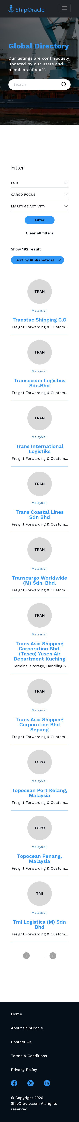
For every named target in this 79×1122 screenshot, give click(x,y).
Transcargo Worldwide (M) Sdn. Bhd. (39, 580)
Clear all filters (39, 233)
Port (15, 183)
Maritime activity (28, 206)
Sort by (35, 260)
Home (16, 1014)
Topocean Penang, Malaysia (39, 858)
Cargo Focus (23, 194)
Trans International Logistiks (39, 448)
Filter (39, 220)
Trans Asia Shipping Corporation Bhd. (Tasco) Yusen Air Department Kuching (39, 651)
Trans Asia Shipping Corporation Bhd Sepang (39, 725)
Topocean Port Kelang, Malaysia (39, 792)
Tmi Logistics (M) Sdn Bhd (39, 924)
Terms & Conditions (29, 1055)
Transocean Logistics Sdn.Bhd (39, 383)
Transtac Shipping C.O (39, 320)
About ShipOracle (27, 1028)
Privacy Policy (24, 1069)
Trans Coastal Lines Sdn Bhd (40, 514)
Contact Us (21, 1042)
